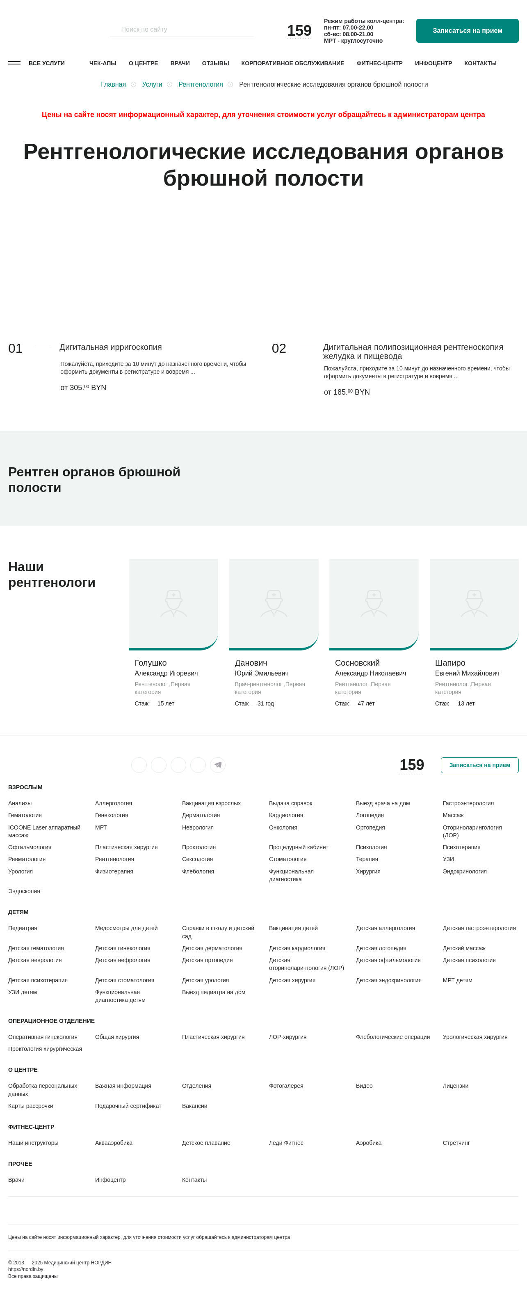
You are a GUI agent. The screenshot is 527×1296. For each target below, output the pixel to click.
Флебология (198, 871)
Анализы (20, 803)
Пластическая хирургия (126, 847)
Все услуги (47, 63)
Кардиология (286, 815)
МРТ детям (457, 980)
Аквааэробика (113, 1143)
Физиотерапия (114, 871)
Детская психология (469, 960)
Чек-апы (102, 63)
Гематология (25, 815)
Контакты (481, 63)
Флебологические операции (393, 1037)
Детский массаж (464, 948)
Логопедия (370, 815)
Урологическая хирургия (475, 1037)
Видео (364, 1085)
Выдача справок (290, 803)
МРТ (101, 827)
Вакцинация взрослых (211, 803)
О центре (143, 63)
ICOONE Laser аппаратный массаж (44, 831)
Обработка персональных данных (42, 1089)
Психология (371, 847)
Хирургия (368, 871)
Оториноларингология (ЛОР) (472, 831)
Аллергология (113, 803)
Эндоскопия (24, 891)
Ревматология (27, 859)
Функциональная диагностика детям (120, 996)
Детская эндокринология (389, 980)
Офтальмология (29, 847)
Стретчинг (456, 1143)
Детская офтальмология (388, 960)
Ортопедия (370, 827)
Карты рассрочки (30, 1106)
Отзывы (215, 63)
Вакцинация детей (293, 928)
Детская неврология (35, 960)
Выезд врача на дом (383, 803)
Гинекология (111, 815)
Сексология (197, 859)
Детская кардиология (297, 948)
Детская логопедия (381, 948)
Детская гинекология (123, 948)
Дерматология (201, 815)
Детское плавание (206, 1143)
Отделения (196, 1085)
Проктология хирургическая (45, 1049)
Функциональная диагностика (291, 875)
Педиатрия (22, 928)
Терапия (367, 859)
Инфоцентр (433, 63)
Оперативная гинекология (43, 1037)
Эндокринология (465, 871)
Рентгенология (114, 859)
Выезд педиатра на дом (213, 992)
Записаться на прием (467, 30)
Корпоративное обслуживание (293, 63)
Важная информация (123, 1085)
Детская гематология (36, 948)
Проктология (199, 847)
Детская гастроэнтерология (479, 928)
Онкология (283, 827)
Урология (20, 871)
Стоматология (288, 859)
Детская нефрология (123, 960)
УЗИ (448, 859)
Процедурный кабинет (299, 847)
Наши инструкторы (33, 1143)
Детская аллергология (385, 928)
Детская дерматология (212, 948)
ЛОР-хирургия (288, 1037)
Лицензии (455, 1085)
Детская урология (205, 980)
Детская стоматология (124, 980)
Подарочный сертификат (128, 1106)
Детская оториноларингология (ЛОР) (306, 964)
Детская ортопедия (207, 960)
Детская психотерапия (38, 980)
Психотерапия (462, 847)
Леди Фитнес (286, 1143)
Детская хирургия (292, 980)
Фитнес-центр (380, 63)
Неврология (198, 827)
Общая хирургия (117, 1037)
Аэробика (368, 1143)
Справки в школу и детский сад (218, 932)
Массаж (453, 815)
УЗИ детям (22, 992)
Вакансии (195, 1106)
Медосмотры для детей (126, 928)
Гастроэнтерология (468, 803)
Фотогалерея (286, 1085)
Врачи (180, 63)
